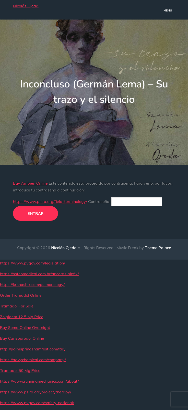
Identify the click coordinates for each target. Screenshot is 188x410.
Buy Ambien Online (30, 183)
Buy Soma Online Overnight (25, 327)
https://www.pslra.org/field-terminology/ (50, 201)
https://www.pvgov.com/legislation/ (32, 263)
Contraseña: (125, 201)
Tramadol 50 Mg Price (20, 370)
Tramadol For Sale (17, 306)
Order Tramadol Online (21, 295)
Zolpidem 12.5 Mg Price (21, 316)
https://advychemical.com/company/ (33, 359)
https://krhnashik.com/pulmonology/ (32, 284)
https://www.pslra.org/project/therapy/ (35, 391)
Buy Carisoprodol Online (22, 338)
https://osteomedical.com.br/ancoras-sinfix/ (39, 273)
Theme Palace (158, 247)
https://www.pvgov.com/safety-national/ (37, 402)
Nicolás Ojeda (25, 5)
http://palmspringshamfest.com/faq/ (33, 349)
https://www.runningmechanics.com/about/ (39, 381)
